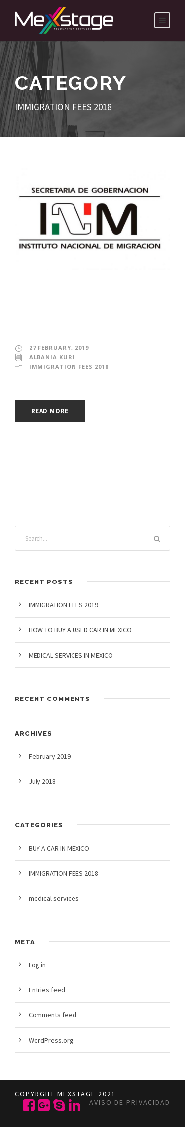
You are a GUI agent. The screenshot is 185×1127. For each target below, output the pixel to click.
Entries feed (47, 989)
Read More (50, 411)
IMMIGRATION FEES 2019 (80, 313)
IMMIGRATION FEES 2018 (69, 366)
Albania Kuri (52, 357)
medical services (54, 898)
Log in (37, 964)
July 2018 (42, 781)
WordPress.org (51, 1040)
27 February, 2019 (59, 347)
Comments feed (52, 1014)
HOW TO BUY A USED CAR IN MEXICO (80, 629)
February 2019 (50, 756)
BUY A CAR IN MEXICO (59, 848)
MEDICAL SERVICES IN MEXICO (71, 655)
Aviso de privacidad (129, 1102)
